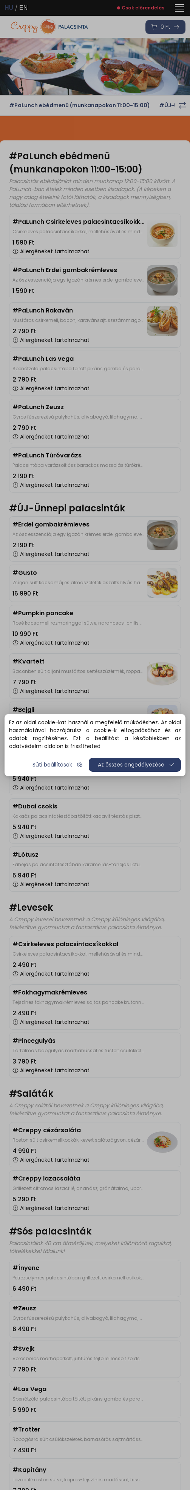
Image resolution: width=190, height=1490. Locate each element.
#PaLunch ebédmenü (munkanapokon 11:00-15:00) (79, 105)
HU (9, 8)
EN (23, 8)
